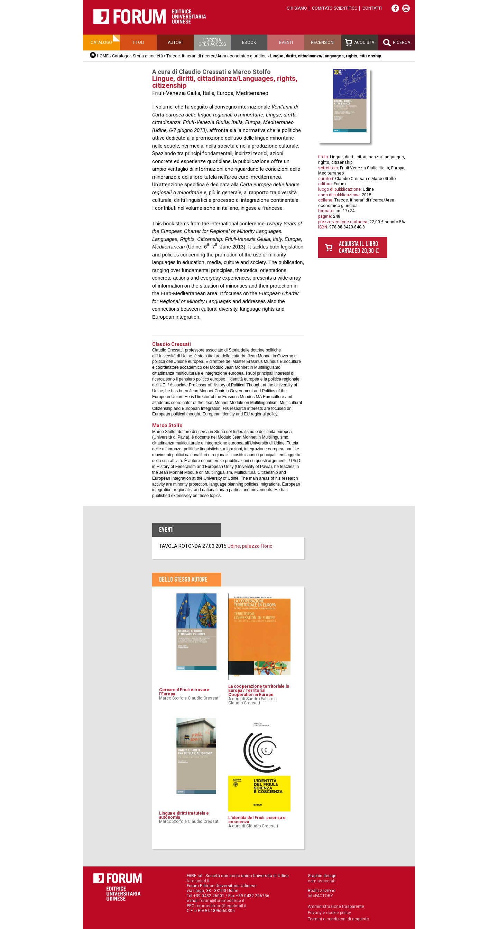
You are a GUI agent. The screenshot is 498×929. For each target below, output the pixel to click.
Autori (175, 42)
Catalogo (101, 42)
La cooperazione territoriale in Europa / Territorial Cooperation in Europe (258, 690)
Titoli (138, 42)
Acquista (359, 42)
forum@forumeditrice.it (222, 900)
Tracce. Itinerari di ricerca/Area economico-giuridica (216, 56)
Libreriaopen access (212, 42)
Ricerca (396, 42)
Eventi (286, 42)
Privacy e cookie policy (329, 912)
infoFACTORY (320, 895)
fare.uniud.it (198, 881)
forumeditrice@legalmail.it (221, 905)
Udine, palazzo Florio (250, 546)
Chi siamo (297, 8)
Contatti (372, 8)
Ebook (249, 42)
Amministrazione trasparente (336, 906)
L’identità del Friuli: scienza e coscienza (257, 819)
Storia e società (148, 56)
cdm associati (321, 881)
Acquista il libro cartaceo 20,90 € (359, 247)
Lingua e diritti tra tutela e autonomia (184, 815)
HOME (103, 56)
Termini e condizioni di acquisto (338, 919)
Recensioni (322, 42)
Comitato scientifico (335, 8)
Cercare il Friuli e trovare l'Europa (184, 691)
